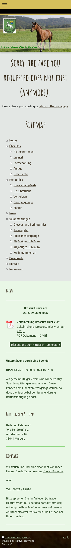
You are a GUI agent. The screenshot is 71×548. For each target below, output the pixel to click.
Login (66, 537)
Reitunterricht (22, 191)
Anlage (18, 168)
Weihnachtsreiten (25, 252)
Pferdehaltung (22, 163)
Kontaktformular (53, 471)
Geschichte (21, 174)
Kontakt (14, 264)
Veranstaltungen (19, 219)
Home (13, 140)
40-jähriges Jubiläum (27, 247)
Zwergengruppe (23, 202)
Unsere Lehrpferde (25, 185)
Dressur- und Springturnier (30, 224)
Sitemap (26, 537)
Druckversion (11, 537)
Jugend (18, 157)
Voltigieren (20, 196)
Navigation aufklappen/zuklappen (35, 4)
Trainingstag (21, 230)
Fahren (18, 207)
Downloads (16, 258)
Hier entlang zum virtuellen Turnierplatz (35, 344)
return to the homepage (53, 106)
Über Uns (15, 146)
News (12, 213)
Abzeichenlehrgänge (26, 235)
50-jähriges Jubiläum (27, 241)
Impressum (16, 269)
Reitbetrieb (16, 179)
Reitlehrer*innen (24, 151)
